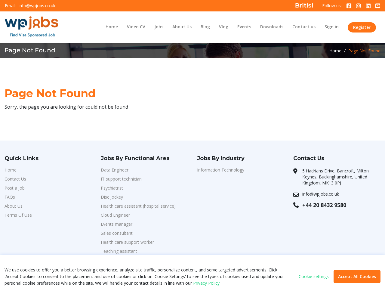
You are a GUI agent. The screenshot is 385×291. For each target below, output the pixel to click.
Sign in (332, 26)
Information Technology (220, 170)
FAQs (10, 197)
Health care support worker (127, 242)
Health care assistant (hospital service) (138, 206)
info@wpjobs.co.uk (37, 6)
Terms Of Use (18, 215)
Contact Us (15, 179)
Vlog (223, 26)
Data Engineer (114, 170)
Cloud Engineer (115, 215)
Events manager (116, 224)
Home (112, 26)
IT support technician (121, 179)
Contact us (304, 26)
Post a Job (15, 188)
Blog (205, 26)
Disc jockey (112, 197)
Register (362, 27)
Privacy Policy (206, 283)
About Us (182, 26)
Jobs (158, 26)
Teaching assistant (119, 251)
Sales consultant (117, 233)
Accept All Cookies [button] (357, 276)
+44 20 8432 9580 (324, 205)
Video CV (136, 26)
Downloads (271, 26)
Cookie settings (314, 276)
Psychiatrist (112, 188)
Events (244, 26)
